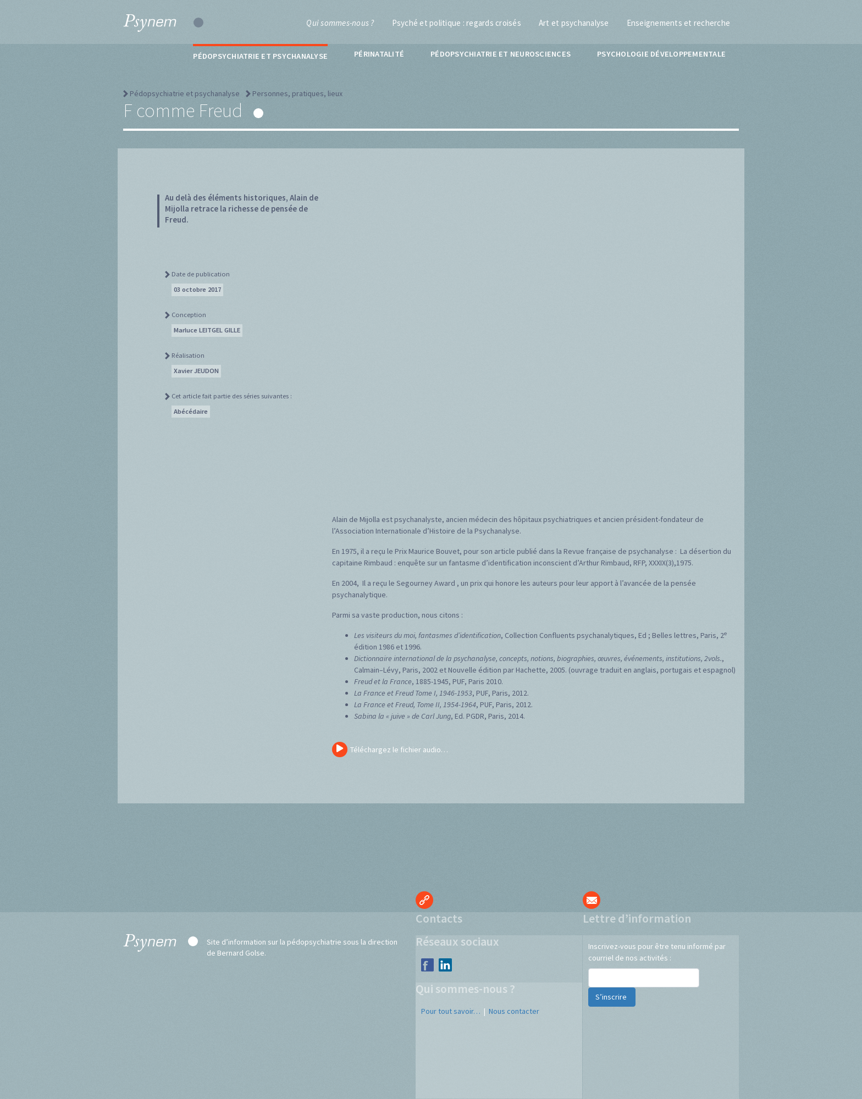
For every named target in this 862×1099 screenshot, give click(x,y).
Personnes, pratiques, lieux (297, 93)
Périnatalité (379, 54)
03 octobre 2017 (197, 289)
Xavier (196, 371)
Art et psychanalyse (574, 23)
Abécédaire (191, 411)
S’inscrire (611, 997)
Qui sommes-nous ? (340, 23)
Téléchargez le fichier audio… (390, 749)
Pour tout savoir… (450, 1011)
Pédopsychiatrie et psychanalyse (260, 56)
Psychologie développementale (661, 54)
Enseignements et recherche (679, 23)
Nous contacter (514, 1011)
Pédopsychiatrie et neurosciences (500, 54)
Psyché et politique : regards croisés (456, 23)
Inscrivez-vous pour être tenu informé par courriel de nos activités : (657, 952)
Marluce (207, 330)
